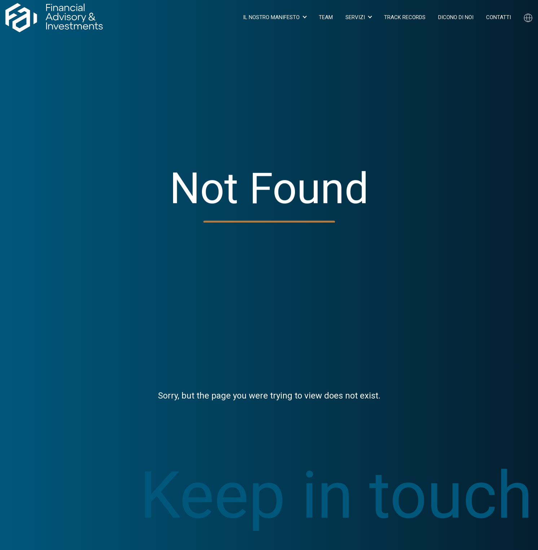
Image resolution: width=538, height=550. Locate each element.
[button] (274, 17)
